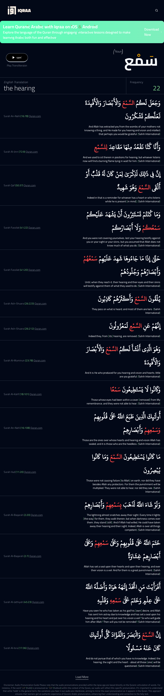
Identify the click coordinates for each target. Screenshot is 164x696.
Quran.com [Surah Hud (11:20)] (30, 472)
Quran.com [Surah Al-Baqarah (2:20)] (37, 515)
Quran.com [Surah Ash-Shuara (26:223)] (40, 303)
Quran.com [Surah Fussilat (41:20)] (34, 269)
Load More (82, 677)
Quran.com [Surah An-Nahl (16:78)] (35, 116)
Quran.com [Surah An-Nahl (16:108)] (36, 427)
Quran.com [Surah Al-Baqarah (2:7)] (35, 556)
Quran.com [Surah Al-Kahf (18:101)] (36, 394)
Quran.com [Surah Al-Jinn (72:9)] (32, 151)
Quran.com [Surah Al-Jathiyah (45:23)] (38, 602)
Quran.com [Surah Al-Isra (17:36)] (33, 648)
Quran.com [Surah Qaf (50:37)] (30, 185)
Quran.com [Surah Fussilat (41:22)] (34, 227)
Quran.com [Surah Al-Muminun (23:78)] (40, 360)
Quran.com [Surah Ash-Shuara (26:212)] (40, 328)
